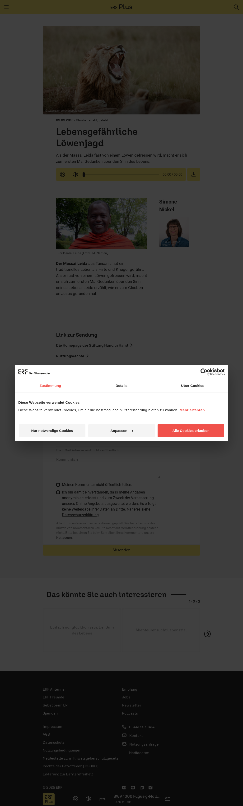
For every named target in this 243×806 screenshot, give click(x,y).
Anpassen (121, 430)
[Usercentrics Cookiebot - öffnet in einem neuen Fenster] (204, 372)
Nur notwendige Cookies (52, 430)
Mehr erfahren (192, 410)
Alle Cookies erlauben (191, 430)
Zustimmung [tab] (50, 386)
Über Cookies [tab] (192, 386)
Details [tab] (121, 386)
